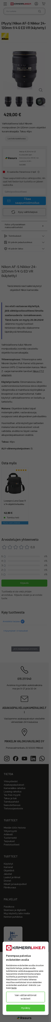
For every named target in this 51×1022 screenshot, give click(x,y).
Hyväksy (25, 1008)
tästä (13, 988)
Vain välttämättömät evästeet (26, 997)
